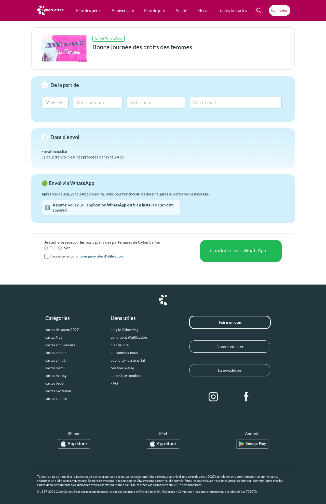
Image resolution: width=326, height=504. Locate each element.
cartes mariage (56, 376)
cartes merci (55, 368)
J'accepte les (86, 256)
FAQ (114, 383)
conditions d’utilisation (129, 337)
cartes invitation (58, 391)
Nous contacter (229, 346)
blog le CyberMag (124, 330)
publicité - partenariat (128, 360)
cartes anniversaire (60, 345)
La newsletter (230, 370)
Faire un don (230, 322)
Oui (52, 248)
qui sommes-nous (124, 353)
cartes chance (56, 399)
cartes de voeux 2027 (62, 330)
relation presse (122, 368)
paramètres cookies (126, 376)
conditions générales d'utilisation (97, 256)
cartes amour (55, 353)
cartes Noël (54, 337)
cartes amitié (55, 360)
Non (66, 248)
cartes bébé (54, 383)
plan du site (120, 345)
